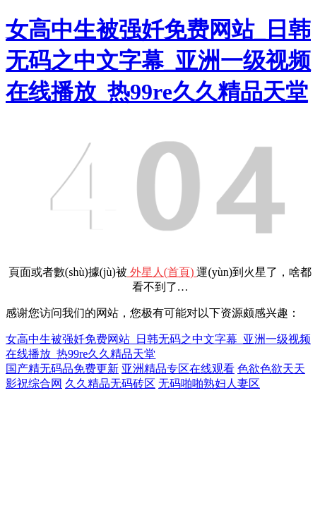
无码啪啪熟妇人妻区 (209, 383)
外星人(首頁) (162, 272)
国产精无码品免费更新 (62, 369)
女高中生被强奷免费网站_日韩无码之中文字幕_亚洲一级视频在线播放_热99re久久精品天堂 (158, 60)
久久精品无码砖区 (110, 383)
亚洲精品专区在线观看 (178, 369)
